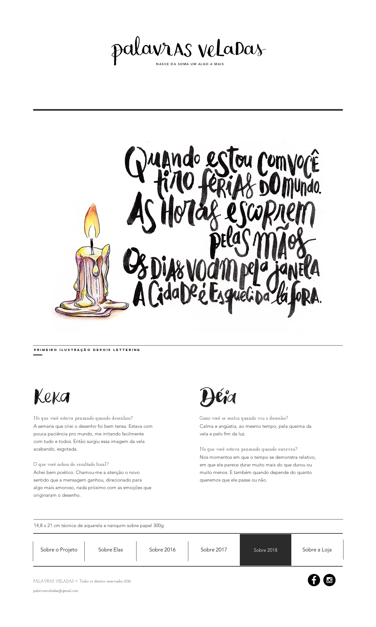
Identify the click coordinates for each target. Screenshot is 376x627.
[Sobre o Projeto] (59, 550)
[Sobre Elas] (110, 550)
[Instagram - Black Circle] (329, 580)
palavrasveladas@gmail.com (55, 591)
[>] (334, 222)
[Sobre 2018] (265, 550)
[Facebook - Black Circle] (314, 580)
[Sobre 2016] (162, 550)
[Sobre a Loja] (317, 550)
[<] (43, 222)
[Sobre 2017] (214, 550)
